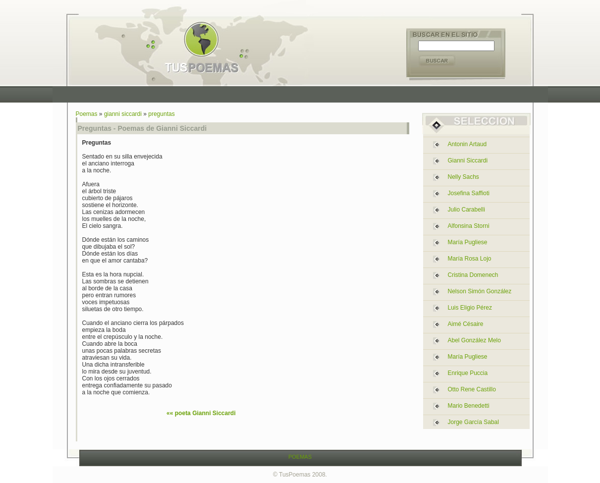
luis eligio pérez (470, 307)
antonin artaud (467, 144)
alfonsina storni (469, 225)
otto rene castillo (472, 389)
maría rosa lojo (469, 258)
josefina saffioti (469, 193)
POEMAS (300, 457)
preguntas (161, 113)
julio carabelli (466, 209)
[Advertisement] (302, 94)
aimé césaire (466, 324)
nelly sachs (463, 176)
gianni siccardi (123, 113)
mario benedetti (469, 405)
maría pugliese (468, 242)
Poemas (87, 113)
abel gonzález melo (474, 340)
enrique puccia (468, 373)
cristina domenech (473, 274)
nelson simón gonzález (480, 291)
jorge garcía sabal (473, 422)
